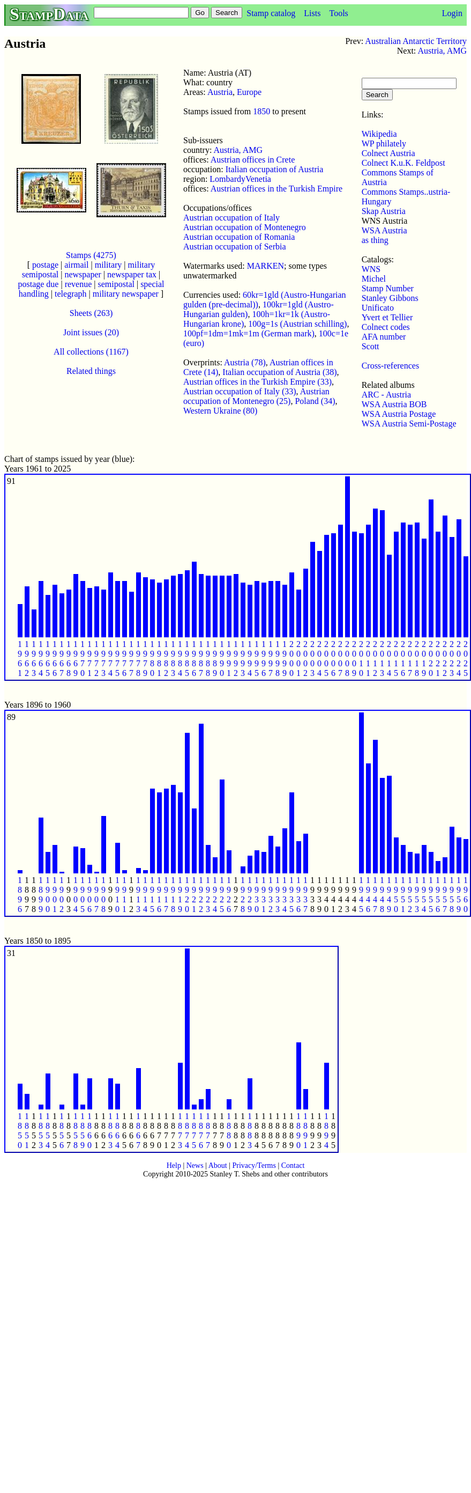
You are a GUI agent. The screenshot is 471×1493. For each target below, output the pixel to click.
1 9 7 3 (103, 658)
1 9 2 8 (243, 895)
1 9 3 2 (270, 895)
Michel (374, 278)
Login (452, 13)
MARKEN (265, 265)
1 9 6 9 (75, 658)
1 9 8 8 (208, 658)
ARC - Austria (386, 394)
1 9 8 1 (159, 658)
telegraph (71, 293)
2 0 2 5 (465, 658)
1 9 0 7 (96, 895)
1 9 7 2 (96, 658)
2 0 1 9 (424, 658)
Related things (91, 371)
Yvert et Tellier (387, 317)
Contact (293, 1165)
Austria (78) (245, 362)
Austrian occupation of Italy (231, 217)
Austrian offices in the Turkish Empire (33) (257, 381)
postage (45, 264)
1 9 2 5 (222, 895)
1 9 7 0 (82, 658)
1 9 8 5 (187, 658)
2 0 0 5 (326, 658)
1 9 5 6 (438, 895)
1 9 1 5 (152, 895)
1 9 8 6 (194, 658)
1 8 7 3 (180, 1131)
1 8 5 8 (75, 1131)
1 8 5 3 (41, 1131)
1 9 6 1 (20, 658)
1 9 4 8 (382, 895)
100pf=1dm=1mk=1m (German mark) (249, 333)
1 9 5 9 (459, 895)
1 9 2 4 (215, 895)
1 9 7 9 (145, 658)
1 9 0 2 (61, 895)
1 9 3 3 (277, 895)
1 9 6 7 (61, 658)
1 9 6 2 (27, 658)
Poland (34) (315, 401)
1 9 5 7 (445, 895)
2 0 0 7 (340, 658)
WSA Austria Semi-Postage (409, 423)
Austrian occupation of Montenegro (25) (256, 396)
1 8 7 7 (208, 1131)
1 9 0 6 (89, 895)
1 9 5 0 (396, 895)
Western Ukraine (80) (220, 410)
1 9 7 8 (138, 658)
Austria (220, 92)
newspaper (82, 274)
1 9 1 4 (145, 895)
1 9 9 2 (236, 658)
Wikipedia (379, 133)
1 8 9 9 (41, 895)
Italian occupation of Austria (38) (279, 372)
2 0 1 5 (396, 658)
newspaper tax (131, 274)
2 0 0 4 (319, 658)
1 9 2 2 (201, 895)
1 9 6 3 (34, 658)
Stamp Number (388, 288)
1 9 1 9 (180, 895)
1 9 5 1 (403, 895)
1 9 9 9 (284, 658)
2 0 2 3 (452, 658)
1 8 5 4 (48, 1131)
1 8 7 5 (194, 1131)
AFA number (384, 336)
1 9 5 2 (410, 895)
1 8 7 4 (187, 1131)
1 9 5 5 (431, 895)
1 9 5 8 (452, 895)
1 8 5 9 (82, 1131)
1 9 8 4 (180, 658)
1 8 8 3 (250, 1131)
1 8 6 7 (138, 1131)
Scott (370, 346)
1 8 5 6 (61, 1131)
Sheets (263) (91, 313)
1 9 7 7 (131, 658)
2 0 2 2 (445, 658)
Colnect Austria (388, 153)
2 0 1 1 (368, 658)
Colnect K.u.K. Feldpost (403, 162)
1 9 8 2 (166, 658)
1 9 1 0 (117, 895)
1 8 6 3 (110, 1131)
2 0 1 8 (417, 658)
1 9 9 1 (229, 658)
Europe (249, 92)
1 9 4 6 (368, 895)
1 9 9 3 (243, 658)
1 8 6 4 (117, 1131)
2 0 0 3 (312, 658)
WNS (371, 269)
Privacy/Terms (253, 1165)
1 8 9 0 (298, 1131)
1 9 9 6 (263, 658)
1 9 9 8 (277, 658)
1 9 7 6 (124, 658)
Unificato (378, 307)
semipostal (116, 284)
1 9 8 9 (215, 658)
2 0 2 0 (431, 658)
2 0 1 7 (410, 658)
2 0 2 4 (459, 658)
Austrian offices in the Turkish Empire (276, 188)
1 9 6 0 (465, 895)
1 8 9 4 (326, 1131)
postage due (38, 284)
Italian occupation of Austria (275, 169)
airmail (76, 264)
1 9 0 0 (48, 895)
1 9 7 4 (110, 658)
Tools (338, 13)
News (195, 1165)
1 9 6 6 (55, 658)
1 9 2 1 (194, 895)
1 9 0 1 (55, 895)
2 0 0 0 (291, 658)
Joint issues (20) (91, 332)
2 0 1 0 (361, 658)
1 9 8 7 (201, 658)
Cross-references (391, 365)
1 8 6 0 (89, 1131)
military (108, 264)
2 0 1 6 (403, 658)
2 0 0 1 (298, 658)
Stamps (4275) (91, 255)
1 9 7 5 (117, 658)
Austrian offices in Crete (253, 159)
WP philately (384, 143)
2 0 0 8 (347, 658)
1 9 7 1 (89, 658)
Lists (312, 13)
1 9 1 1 (124, 895)
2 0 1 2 (375, 658)
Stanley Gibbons (390, 298)
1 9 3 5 (291, 895)
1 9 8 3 (173, 658)
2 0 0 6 (333, 658)
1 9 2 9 (250, 895)
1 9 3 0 (257, 895)
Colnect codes (386, 327)
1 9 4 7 (375, 895)
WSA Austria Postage (399, 413)
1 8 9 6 (20, 895)
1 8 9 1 (305, 1131)
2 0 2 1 (438, 658)
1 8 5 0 (20, 1131)
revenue (78, 284)
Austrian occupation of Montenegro (244, 227)
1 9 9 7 (270, 658)
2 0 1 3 (382, 658)
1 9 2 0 (187, 895)
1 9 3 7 (305, 895)
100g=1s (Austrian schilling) (297, 323)
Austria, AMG (442, 50)
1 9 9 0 (222, 658)
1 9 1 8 (173, 895)
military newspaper (126, 293)
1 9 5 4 (424, 895)
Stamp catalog (270, 13)
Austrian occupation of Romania (239, 236)
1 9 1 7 (166, 895)
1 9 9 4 (250, 658)
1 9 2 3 (208, 895)
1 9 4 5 (361, 895)
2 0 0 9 (354, 658)
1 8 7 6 (201, 1131)
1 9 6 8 (68, 658)
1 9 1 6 (159, 895)
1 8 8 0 (229, 1131)
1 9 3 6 (298, 895)
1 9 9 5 (257, 658)
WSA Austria (384, 230)
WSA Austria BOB (394, 404)
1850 (261, 111)
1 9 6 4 (41, 658)
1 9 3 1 (263, 895)
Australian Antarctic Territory (416, 41)
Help (174, 1165)
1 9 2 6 (229, 895)
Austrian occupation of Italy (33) (239, 391)
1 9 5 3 (417, 895)
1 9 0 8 (103, 895)
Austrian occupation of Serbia (234, 246)
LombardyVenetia (240, 178)
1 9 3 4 (284, 895)
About (217, 1165)
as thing (375, 240)
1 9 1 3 (138, 895)
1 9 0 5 (82, 895)
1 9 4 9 (389, 895)
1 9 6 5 (48, 658)
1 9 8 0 (152, 658)
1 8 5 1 (27, 1131)
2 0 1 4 (389, 658)
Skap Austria (384, 211)
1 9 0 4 (75, 895)
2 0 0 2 (305, 658)
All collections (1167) (91, 351)
